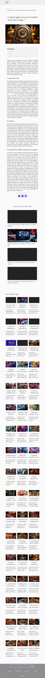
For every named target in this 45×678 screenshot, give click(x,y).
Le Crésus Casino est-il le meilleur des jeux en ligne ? (34, 587)
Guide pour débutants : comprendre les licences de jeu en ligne (21, 244)
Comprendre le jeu (11, 51)
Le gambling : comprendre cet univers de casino (11, 650)
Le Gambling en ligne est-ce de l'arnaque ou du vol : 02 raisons (34, 630)
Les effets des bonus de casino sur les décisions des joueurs (34, 437)
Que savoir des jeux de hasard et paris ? (34, 607)
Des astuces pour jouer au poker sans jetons (11, 607)
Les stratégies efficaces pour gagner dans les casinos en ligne (10, 544)
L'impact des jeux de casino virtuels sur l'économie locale (11, 458)
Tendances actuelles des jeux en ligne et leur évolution (34, 458)
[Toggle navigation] (7, 2)
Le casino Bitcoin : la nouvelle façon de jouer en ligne (11, 586)
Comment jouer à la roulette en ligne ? (22, 586)
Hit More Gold (10, 93)
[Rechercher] (21, 666)
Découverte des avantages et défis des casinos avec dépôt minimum (22, 225)
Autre (11, 8)
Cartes (10, 671)
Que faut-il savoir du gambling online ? (11, 629)
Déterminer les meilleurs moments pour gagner (17, 55)
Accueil (7, 8)
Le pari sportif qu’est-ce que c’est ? (22, 629)
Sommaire (11, 49)
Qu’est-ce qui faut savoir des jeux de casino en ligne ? (34, 650)
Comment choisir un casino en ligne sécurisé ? (11, 521)
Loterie (27, 671)
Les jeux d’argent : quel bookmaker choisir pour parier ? (34, 544)
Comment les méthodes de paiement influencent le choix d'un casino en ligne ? (21, 282)
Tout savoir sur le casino (22, 649)
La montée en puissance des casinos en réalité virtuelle (22, 437)
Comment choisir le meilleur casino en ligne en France (11, 394)
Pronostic (18, 671)
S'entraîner (10, 53)
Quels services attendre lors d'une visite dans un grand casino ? (21, 263)
